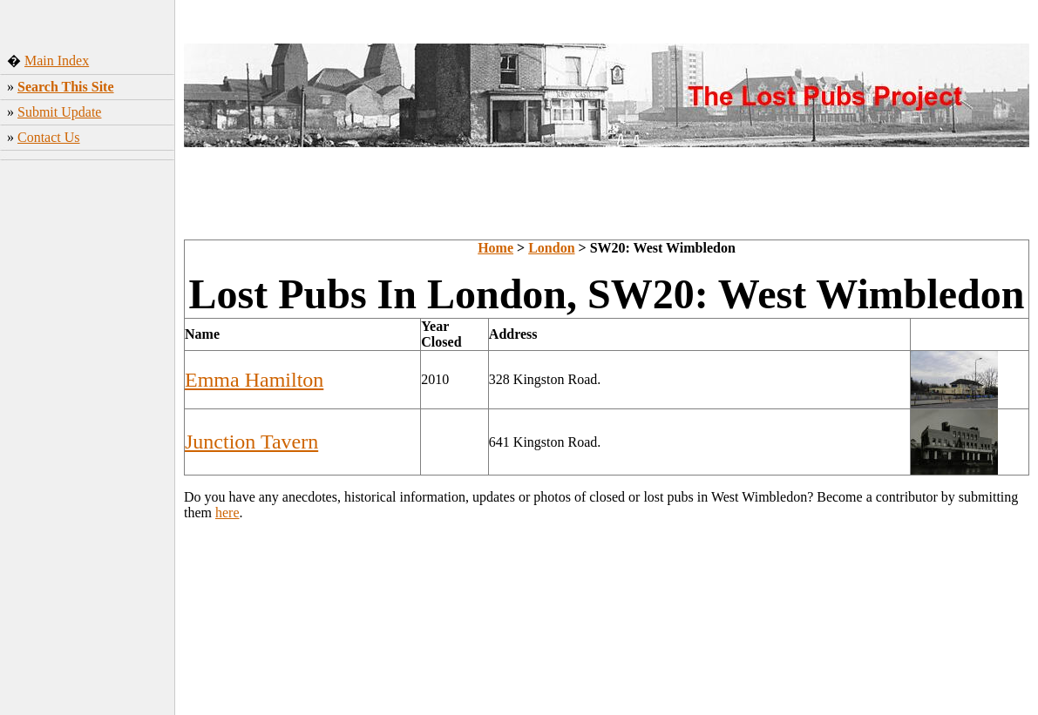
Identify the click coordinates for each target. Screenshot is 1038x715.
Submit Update (59, 112)
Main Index (56, 60)
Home (495, 247)
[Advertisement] (87, 440)
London (551, 247)
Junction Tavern (251, 441)
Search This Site (65, 86)
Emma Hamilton (254, 379)
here (227, 512)
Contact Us (48, 137)
